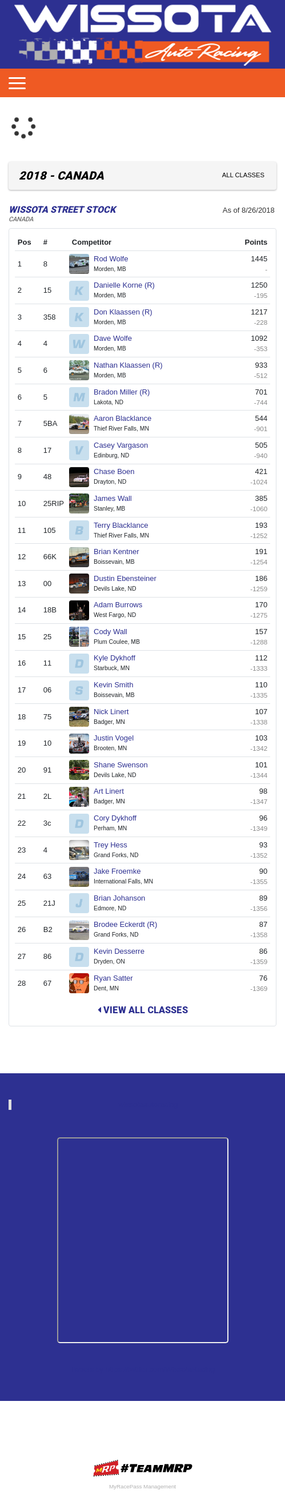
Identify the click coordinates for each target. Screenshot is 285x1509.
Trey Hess (115, 845)
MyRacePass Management (142, 1486)
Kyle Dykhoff (119, 658)
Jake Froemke (122, 871)
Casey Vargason (126, 445)
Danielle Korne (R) (129, 285)
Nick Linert (116, 711)
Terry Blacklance (126, 525)
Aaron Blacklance (127, 418)
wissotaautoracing (148, 1104)
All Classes (243, 175)
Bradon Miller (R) (126, 392)
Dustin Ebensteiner (130, 578)
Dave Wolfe (118, 338)
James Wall (117, 498)
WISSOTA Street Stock (62, 209)
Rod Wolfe (116, 258)
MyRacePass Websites (142, 1468)
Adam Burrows (123, 604)
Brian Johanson (124, 898)
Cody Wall (115, 631)
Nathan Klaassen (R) (133, 365)
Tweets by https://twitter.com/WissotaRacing (142, 1369)
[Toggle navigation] (17, 83)
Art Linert (113, 791)
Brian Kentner (121, 551)
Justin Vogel (118, 738)
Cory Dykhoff (120, 818)
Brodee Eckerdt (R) (130, 924)
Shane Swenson (125, 765)
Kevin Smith (118, 684)
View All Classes (143, 1010)
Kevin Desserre (124, 951)
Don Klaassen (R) (128, 312)
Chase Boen (119, 471)
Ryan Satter (118, 978)
